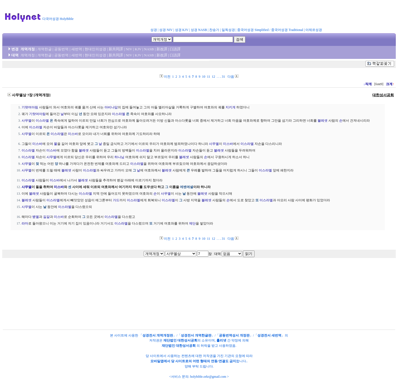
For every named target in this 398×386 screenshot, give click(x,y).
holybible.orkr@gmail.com (208, 377)
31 (223, 77)
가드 (116, 200)
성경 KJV (181, 30)
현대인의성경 (95, 49)
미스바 (73, 134)
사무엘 (27, 120)
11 (208, 77)
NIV (129, 49)
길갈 (46, 217)
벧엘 (35, 217)
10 (203, 77)
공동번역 (61, 49)
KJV (138, 49)
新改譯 (161, 49)
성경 (153, 30)
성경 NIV (165, 30)
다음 (230, 77)
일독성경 (228, 30)
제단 (192, 223)
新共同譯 (116, 49)
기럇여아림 (30, 107)
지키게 (230, 107)
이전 (167, 77)
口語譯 (175, 49)
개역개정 (27, 55)
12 (213, 77)
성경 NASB (199, 30)
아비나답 (111, 107)
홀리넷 (221, 340)
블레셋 (323, 120)
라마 (25, 223)
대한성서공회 (383, 95)
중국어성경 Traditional (287, 30)
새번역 (76, 49)
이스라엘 (118, 114)
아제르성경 (313, 30)
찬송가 (214, 30)
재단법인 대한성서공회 (180, 340)
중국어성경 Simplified (253, 30)
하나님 (119, 157)
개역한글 (44, 49)
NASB (149, 49)
